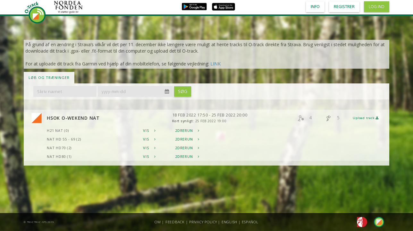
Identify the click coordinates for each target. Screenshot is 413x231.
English (229, 221)
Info (315, 6)
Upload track (366, 118)
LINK (215, 64)
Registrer (344, 6)
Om (158, 221)
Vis (149, 130)
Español (250, 221)
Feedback (175, 221)
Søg (182, 91)
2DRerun (187, 130)
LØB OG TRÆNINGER (49, 77)
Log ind (376, 6)
